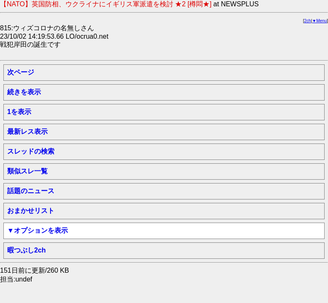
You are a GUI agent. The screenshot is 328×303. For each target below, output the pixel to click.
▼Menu (319, 21)
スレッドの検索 (30, 151)
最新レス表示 (27, 131)
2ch (307, 21)
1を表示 (19, 111)
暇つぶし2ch (26, 250)
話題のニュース (30, 190)
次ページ (20, 72)
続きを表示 (24, 92)
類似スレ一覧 (27, 171)
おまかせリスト (30, 210)
